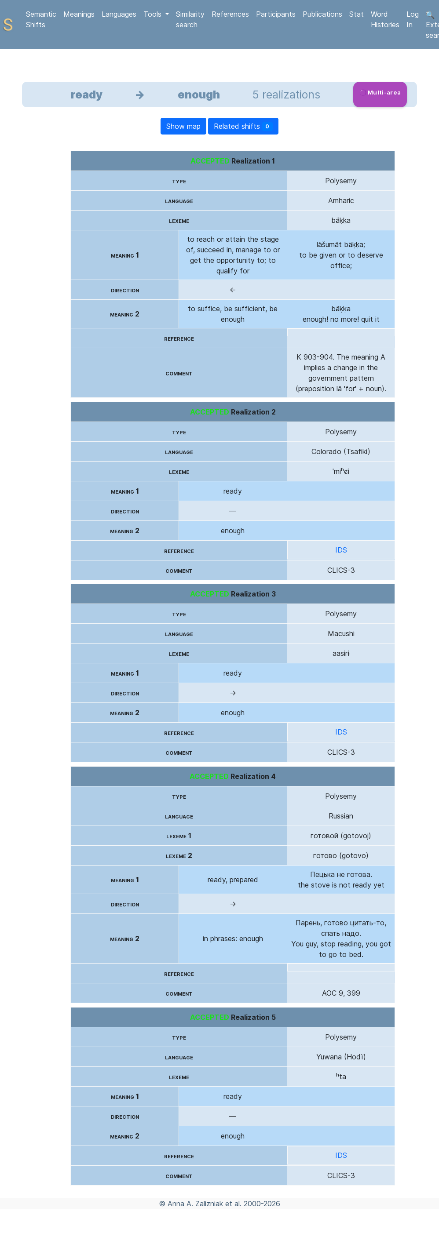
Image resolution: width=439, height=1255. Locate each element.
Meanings (79, 14)
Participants (276, 14)
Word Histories (385, 19)
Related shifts (243, 126)
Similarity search (190, 19)
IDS (341, 550)
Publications (322, 14)
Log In (412, 19)
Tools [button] (153, 14)
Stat (356, 14)
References (230, 14)
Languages (119, 14)
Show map (183, 126)
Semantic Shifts (41, 19)
